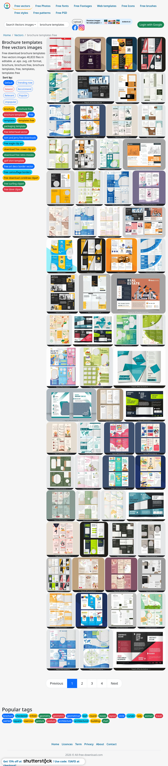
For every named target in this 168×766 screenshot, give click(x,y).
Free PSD (61, 13)
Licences (67, 744)
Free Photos (42, 6)
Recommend (24, 89)
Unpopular (10, 101)
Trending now (25, 82)
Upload (77, 21)
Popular (23, 95)
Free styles (21, 13)
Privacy (89, 744)
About (100, 744)
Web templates (106, 6)
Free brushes (148, 6)
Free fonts (62, 6)
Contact (112, 744)
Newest (9, 89)
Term (78, 744)
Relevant (9, 95)
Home (7, 35)
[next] (114, 683)
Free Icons (128, 6)
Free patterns (42, 13)
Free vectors (22, 6)
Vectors (18, 35)
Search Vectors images (20, 24)
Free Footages (83, 6)
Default (9, 82)
